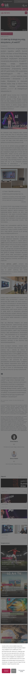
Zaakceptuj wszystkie (6, 671)
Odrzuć (13, 670)
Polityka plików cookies (21, 671)
